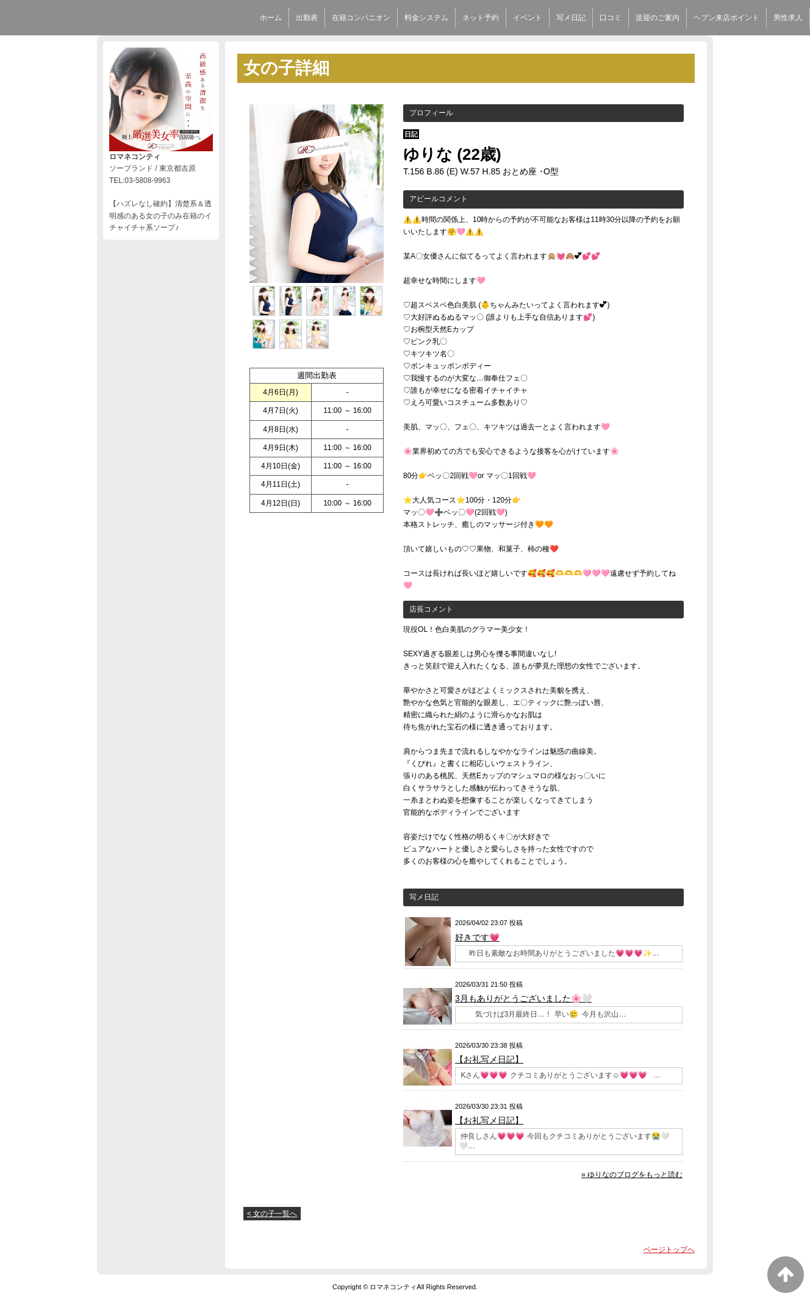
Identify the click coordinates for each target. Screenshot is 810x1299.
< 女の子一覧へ (272, 1213)
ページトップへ (669, 1249)
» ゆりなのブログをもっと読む (632, 1174)
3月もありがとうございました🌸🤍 (523, 998)
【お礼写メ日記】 (489, 1059)
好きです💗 (477, 937)
